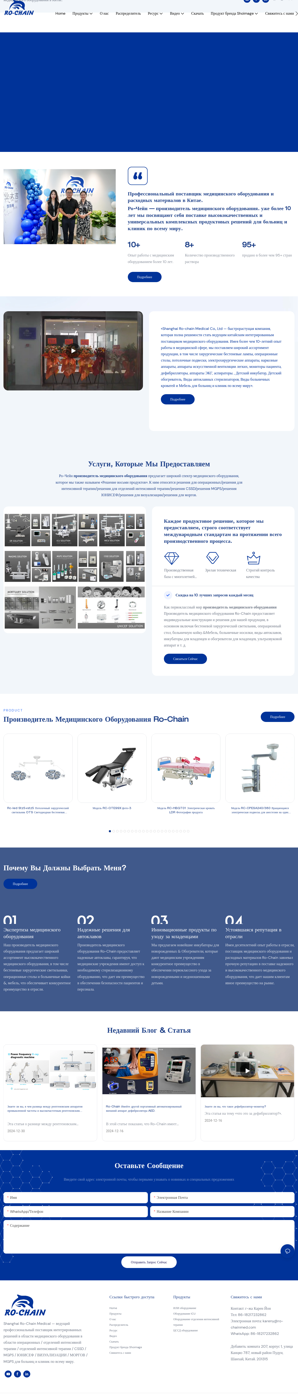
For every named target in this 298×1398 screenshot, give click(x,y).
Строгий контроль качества (260, 573)
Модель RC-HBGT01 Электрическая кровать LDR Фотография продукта (186, 810)
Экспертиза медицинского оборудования (32, 934)
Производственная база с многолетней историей (179, 574)
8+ (189, 245)
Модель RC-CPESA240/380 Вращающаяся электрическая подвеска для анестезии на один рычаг (260, 811)
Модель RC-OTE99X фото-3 (112, 808)
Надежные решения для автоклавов (104, 934)
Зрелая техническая (221, 570)
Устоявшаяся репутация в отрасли (253, 934)
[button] (296, 23)
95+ (249, 245)
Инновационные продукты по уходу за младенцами (184, 934)
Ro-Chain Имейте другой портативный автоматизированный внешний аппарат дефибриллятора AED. (144, 1108)
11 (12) (14, 89)
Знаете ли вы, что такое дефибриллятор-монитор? (235, 1106)
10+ (134, 245)
